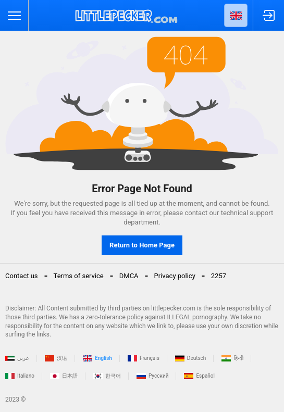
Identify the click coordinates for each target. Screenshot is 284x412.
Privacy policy (174, 276)
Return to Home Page (142, 245)
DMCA (129, 276)
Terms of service (79, 276)
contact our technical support (228, 213)
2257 (218, 276)
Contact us (21, 276)
